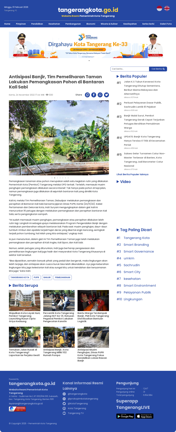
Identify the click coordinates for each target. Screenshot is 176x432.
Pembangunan (73, 23)
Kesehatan (54, 23)
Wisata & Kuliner (109, 23)
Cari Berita (158, 68)
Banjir (47, 277)
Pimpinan (21, 23)
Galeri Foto (166, 23)
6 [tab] (65, 177)
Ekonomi (90, 23)
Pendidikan (37, 23)
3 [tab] (57, 177)
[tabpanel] (88, 45)
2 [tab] (54, 177)
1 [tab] (89, 60)
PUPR (36, 277)
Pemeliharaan (62, 277)
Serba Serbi (148, 23)
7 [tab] (68, 177)
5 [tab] (62, 177)
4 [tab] (60, 177)
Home (7, 23)
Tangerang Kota (19, 277)
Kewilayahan (130, 23)
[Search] (129, 68)
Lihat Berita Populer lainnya (132, 174)
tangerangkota (88, 10)
